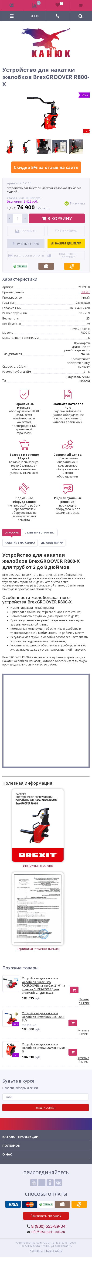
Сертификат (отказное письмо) (38, 911)
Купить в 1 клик (26, 244)
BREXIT (85, 292)
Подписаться (45, 1107)
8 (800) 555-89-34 (48, 1226)
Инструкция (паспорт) (38, 828)
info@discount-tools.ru (48, 1231)
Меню (35, 16)
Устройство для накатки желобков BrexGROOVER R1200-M (44, 1048)
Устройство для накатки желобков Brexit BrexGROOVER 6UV (43, 1016)
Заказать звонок (46, 1215)
